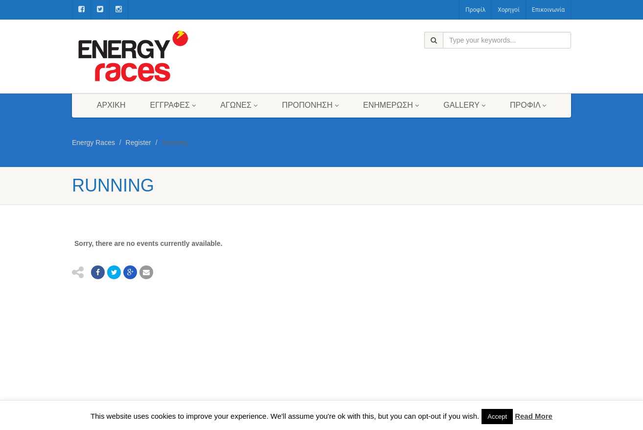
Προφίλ (475, 9)
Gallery (464, 105)
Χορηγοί (509, 9)
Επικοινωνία (548, 9)
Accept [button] (497, 416)
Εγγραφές (173, 105)
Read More (533, 416)
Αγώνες (238, 105)
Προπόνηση (310, 105)
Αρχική (111, 105)
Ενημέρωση (391, 105)
